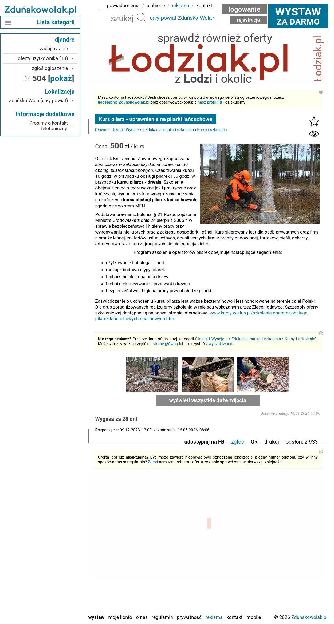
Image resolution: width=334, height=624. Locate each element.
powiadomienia (123, 5)
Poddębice (58, 573)
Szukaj (141, 17)
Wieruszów (57, 609)
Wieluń (61, 602)
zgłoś (237, 442)
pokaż (61, 78)
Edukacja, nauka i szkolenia (169, 129)
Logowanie (245, 9)
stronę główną (165, 343)
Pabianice (58, 559)
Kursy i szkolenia (212, 129)
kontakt (204, 5)
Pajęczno (59, 566)
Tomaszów (57, 587)
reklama (180, 5)
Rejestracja (248, 20)
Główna (102, 129)
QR (254, 442)
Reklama (214, 617)
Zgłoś (153, 462)
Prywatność (189, 617)
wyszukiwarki (220, 343)
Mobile (253, 617)
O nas (142, 617)
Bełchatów (58, 523)
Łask (63, 530)
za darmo (298, 16)
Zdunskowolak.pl (309, 617)
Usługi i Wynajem (127, 129)
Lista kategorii (55, 22)
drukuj (271, 442)
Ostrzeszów (56, 551)
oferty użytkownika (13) (43, 58)
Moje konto (120, 617)
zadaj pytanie (54, 48)
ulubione (156, 5)
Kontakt (234, 617)
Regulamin (162, 617)
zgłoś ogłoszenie (50, 68)
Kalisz (62, 544)
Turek (62, 595)
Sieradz (61, 580)
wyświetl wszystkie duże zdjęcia (207, 400)
